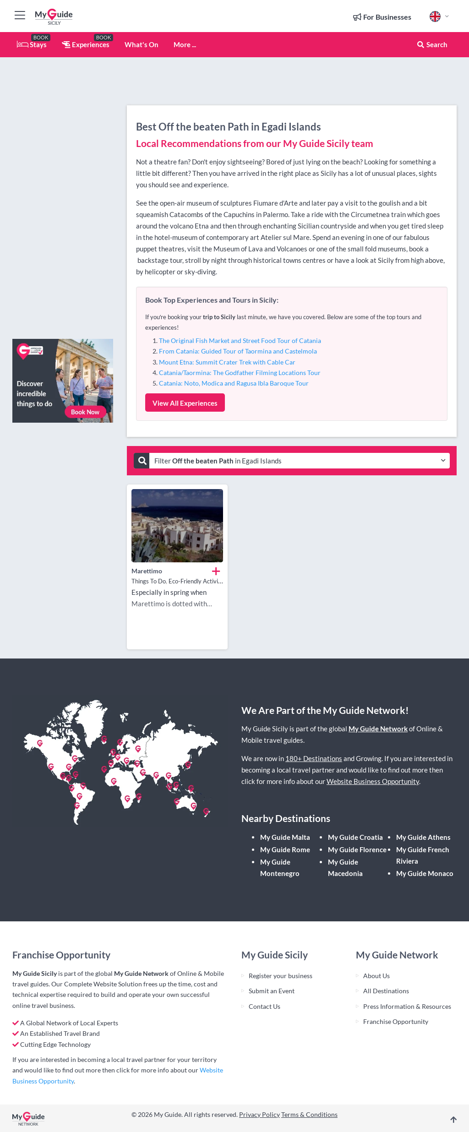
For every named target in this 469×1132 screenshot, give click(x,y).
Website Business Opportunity (373, 781)
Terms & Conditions (309, 1114)
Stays (32, 44)
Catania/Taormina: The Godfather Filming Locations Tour (240, 372)
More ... (185, 44)
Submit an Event (271, 991)
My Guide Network (378, 728)
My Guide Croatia (355, 837)
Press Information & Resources (407, 1006)
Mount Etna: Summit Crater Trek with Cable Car (227, 362)
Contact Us (264, 1006)
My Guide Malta (285, 837)
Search (431, 44)
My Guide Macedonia (345, 867)
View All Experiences (185, 403)
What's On (141, 44)
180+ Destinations (313, 758)
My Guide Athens (423, 837)
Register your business (280, 976)
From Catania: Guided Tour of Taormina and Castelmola (238, 351)
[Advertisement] (62, 194)
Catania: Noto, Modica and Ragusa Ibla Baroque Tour (234, 383)
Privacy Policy (259, 1114)
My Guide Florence (357, 849)
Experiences (85, 44)
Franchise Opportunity (395, 1021)
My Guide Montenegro (280, 867)
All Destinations (386, 991)
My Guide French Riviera (422, 855)
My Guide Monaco (424, 873)
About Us (376, 976)
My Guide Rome (285, 849)
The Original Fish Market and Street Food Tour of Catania (240, 340)
